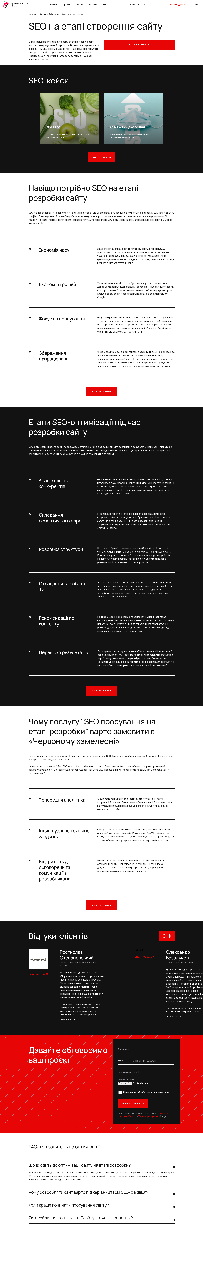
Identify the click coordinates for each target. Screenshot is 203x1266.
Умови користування (148, 1116)
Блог (104, 4)
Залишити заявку (133, 1103)
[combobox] (124, 1061)
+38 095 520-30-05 (137, 4)
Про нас (79, 4)
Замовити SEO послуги (49, 14)
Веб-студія (33, 14)
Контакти (92, 4)
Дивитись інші (101, 157)
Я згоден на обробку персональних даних (146, 1092)
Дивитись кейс (38, 974)
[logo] (16, 4)
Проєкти (67, 4)
